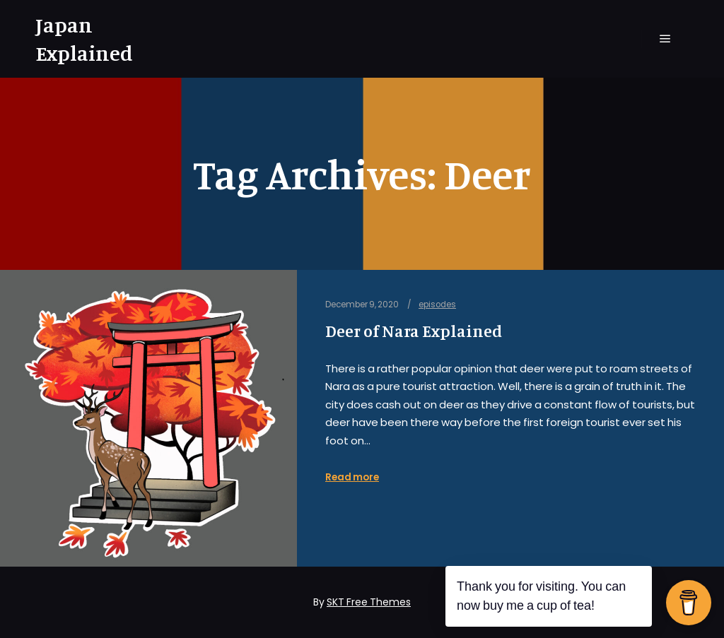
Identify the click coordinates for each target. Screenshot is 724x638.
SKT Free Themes (369, 602)
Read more (352, 477)
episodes (437, 304)
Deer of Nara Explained (413, 331)
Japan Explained (84, 39)
